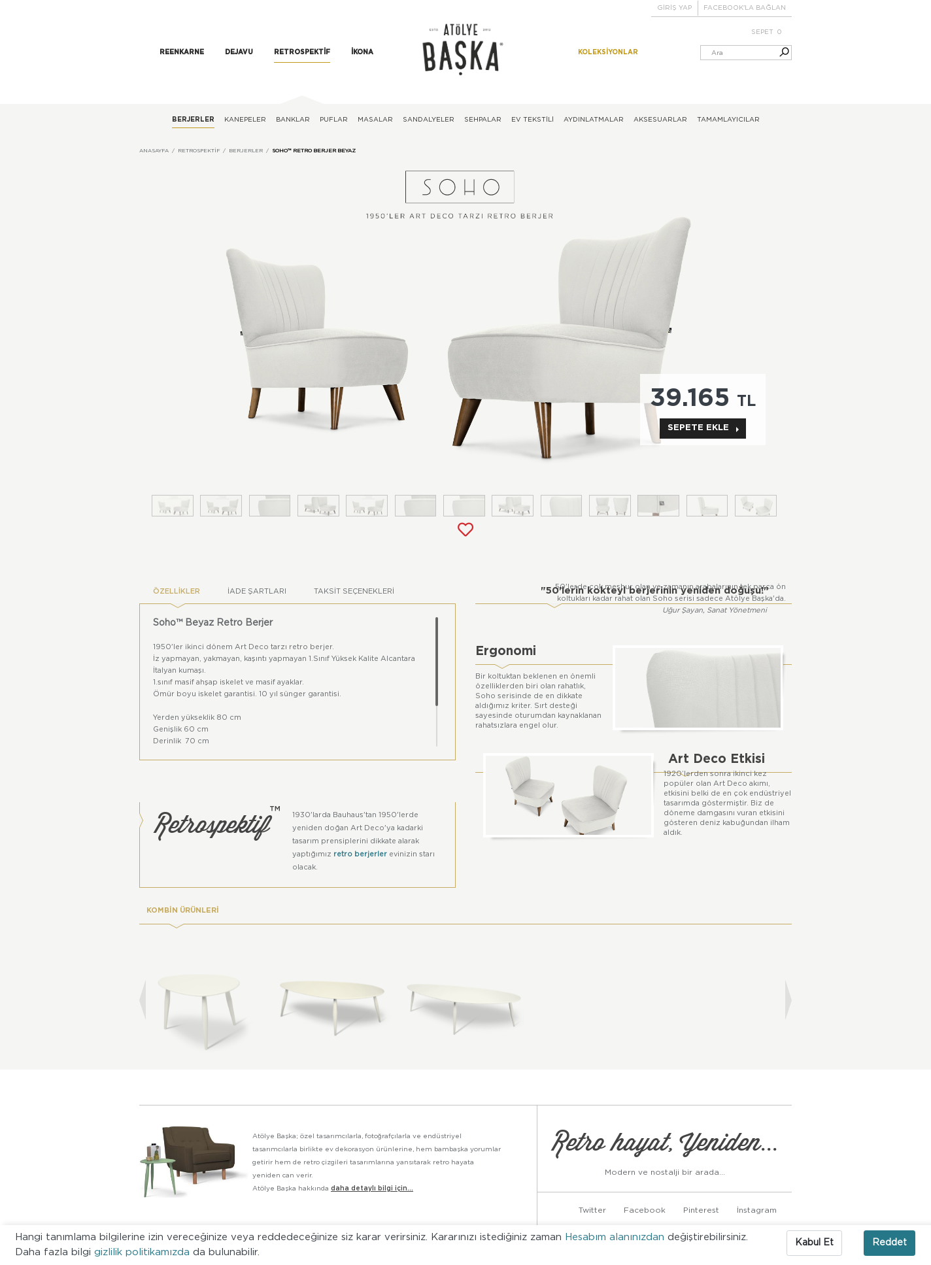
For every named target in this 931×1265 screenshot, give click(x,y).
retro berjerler (360, 854)
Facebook (645, 1209)
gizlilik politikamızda (143, 1252)
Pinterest (701, 1209)
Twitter (592, 1209)
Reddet (889, 1242)
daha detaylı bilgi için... (372, 1188)
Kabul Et (814, 1242)
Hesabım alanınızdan (616, 1237)
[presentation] (142, 999)
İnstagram (757, 1209)
